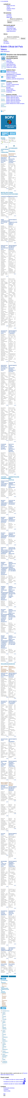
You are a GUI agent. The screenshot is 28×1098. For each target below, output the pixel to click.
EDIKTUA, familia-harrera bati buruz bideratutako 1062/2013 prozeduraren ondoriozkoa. (4, 510)
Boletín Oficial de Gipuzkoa (13, 100)
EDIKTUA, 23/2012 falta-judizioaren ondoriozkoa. (4, 651)
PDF (4, 141)
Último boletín (3, 110)
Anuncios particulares (4, 1006)
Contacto (9, 14)
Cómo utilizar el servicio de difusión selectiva (4, 1024)
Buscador (9, 16)
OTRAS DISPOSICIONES (4, 988)
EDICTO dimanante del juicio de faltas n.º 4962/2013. (12, 557)
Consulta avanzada (3, 90)
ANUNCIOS (3, 992)
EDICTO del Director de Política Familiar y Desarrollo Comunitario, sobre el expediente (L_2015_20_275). (12, 808)
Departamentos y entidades (13, 74)
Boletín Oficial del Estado (13, 102)
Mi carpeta (6, 43)
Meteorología (9, 89)
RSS (2, 111)
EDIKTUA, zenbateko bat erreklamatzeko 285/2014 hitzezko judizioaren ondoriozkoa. (4, 579)
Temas (8, 7)
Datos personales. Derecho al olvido (5, 1057)
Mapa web (9, 17)
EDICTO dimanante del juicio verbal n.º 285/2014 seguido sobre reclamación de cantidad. (12, 579)
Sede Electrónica (11, 31)
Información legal (11, 28)
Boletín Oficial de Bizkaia (13, 99)
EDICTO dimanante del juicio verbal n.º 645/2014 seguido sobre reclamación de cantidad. (12, 492)
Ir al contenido (4, 1)
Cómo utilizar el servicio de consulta (4, 1016)
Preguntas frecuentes (4, 1062)
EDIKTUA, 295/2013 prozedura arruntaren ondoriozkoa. (3, 603)
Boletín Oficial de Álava (12, 97)
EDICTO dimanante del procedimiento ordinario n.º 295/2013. (12, 603)
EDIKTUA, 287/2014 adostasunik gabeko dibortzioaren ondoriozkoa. (3, 526)
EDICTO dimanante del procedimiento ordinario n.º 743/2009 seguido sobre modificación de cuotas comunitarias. (12, 628)
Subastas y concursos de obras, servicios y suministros (4, 997)
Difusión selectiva (3, 100)
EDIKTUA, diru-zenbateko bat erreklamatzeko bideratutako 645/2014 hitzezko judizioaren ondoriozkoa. (4, 492)
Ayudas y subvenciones (12, 84)
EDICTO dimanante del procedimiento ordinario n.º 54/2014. (12, 541)
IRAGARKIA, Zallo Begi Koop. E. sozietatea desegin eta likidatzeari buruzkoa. (4, 969)
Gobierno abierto (10, 77)
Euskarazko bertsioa (9, 1088)
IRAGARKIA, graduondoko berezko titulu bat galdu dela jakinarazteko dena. (4, 954)
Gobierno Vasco (11, 8)
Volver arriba (7, 1091)
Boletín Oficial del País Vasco (14, 96)
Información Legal (11, 65)
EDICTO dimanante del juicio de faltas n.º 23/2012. (12, 651)
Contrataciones (10, 86)
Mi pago (8, 87)
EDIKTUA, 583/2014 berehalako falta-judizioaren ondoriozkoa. (4, 659)
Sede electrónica (5, 51)
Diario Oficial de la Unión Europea (15, 103)
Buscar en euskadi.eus (16, 18)
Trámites (9, 10)
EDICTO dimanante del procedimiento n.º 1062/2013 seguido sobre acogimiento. (12, 509)
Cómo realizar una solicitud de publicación (5, 1046)
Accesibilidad (10, 26)
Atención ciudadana (11, 75)
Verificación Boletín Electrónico (3, 105)
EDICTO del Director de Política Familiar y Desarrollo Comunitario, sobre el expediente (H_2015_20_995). (12, 795)
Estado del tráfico (11, 90)
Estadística (9, 92)
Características (5, 1010)
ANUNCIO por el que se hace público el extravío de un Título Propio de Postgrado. (12, 954)
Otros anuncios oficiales (4, 1002)
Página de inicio (11, 5)
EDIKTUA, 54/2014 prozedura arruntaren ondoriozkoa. (3, 541)
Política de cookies (12, 29)
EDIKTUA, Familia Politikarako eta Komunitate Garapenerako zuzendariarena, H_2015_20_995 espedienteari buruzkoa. (4, 796)
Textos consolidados (4, 95)
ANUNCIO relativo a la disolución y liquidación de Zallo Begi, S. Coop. (12, 969)
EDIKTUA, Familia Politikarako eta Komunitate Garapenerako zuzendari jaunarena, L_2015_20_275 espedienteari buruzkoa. (4, 809)
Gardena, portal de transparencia (15, 78)
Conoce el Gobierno (11, 73)
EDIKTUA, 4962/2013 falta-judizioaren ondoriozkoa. (4, 557)
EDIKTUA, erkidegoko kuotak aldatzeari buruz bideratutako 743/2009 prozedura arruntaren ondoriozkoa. (4, 628)
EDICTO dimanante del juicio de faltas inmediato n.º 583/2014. (12, 659)
